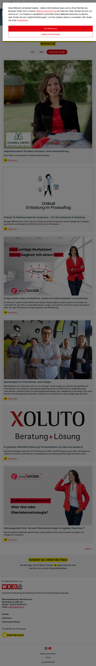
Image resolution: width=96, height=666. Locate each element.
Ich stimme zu (50, 28)
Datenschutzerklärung (46, 11)
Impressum (22, 20)
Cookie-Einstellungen (50, 34)
